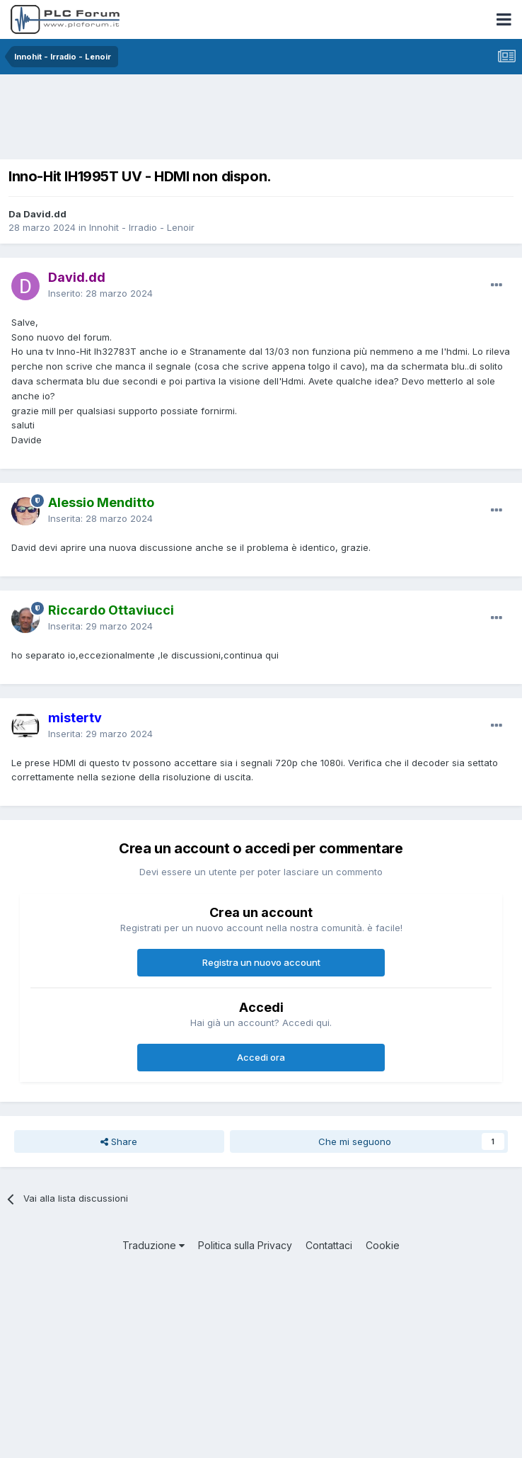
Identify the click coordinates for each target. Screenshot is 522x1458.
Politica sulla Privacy (245, 1245)
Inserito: (100, 293)
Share (118, 1141)
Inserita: (100, 518)
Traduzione (153, 1245)
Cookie (383, 1245)
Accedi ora (261, 1057)
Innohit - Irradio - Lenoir (142, 227)
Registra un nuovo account (261, 962)
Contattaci (329, 1245)
